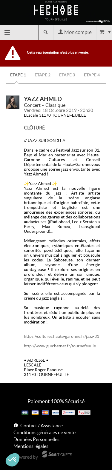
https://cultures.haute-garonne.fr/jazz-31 (61, 336)
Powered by (25, 457)
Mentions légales (30, 446)
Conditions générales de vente (44, 432)
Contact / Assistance (41, 425)
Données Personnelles (36, 439)
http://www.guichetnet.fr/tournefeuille (60, 345)
